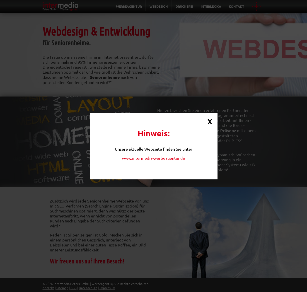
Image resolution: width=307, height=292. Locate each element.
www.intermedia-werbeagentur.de (153, 158)
